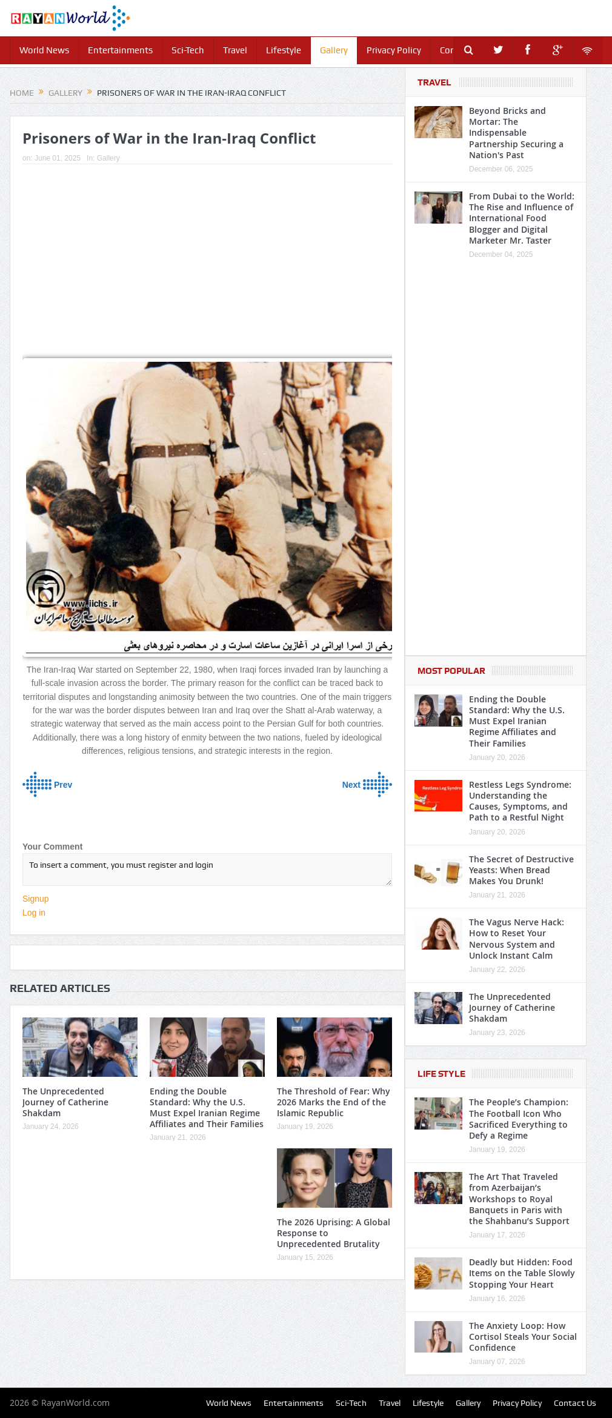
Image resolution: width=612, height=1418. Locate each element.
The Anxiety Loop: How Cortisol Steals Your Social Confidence (523, 1336)
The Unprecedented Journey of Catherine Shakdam (65, 1102)
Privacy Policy (394, 50)
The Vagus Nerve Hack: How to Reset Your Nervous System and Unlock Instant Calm (516, 938)
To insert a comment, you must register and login (207, 869)
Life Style (441, 1073)
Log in (33, 912)
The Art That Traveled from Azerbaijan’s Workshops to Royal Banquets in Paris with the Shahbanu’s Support (519, 1199)
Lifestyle (283, 50)
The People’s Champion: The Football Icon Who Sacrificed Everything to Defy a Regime (518, 1118)
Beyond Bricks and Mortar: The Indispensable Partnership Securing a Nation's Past (516, 133)
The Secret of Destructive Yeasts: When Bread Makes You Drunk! (521, 870)
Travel (235, 50)
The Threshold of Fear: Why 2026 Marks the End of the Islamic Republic (333, 1102)
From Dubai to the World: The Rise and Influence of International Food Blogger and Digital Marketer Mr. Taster (521, 218)
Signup (35, 899)
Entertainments (120, 50)
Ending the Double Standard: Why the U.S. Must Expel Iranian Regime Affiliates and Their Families (207, 1107)
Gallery (334, 50)
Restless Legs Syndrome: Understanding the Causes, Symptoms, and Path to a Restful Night (520, 801)
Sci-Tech (187, 50)
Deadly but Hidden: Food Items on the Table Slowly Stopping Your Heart (522, 1273)
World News (44, 50)
